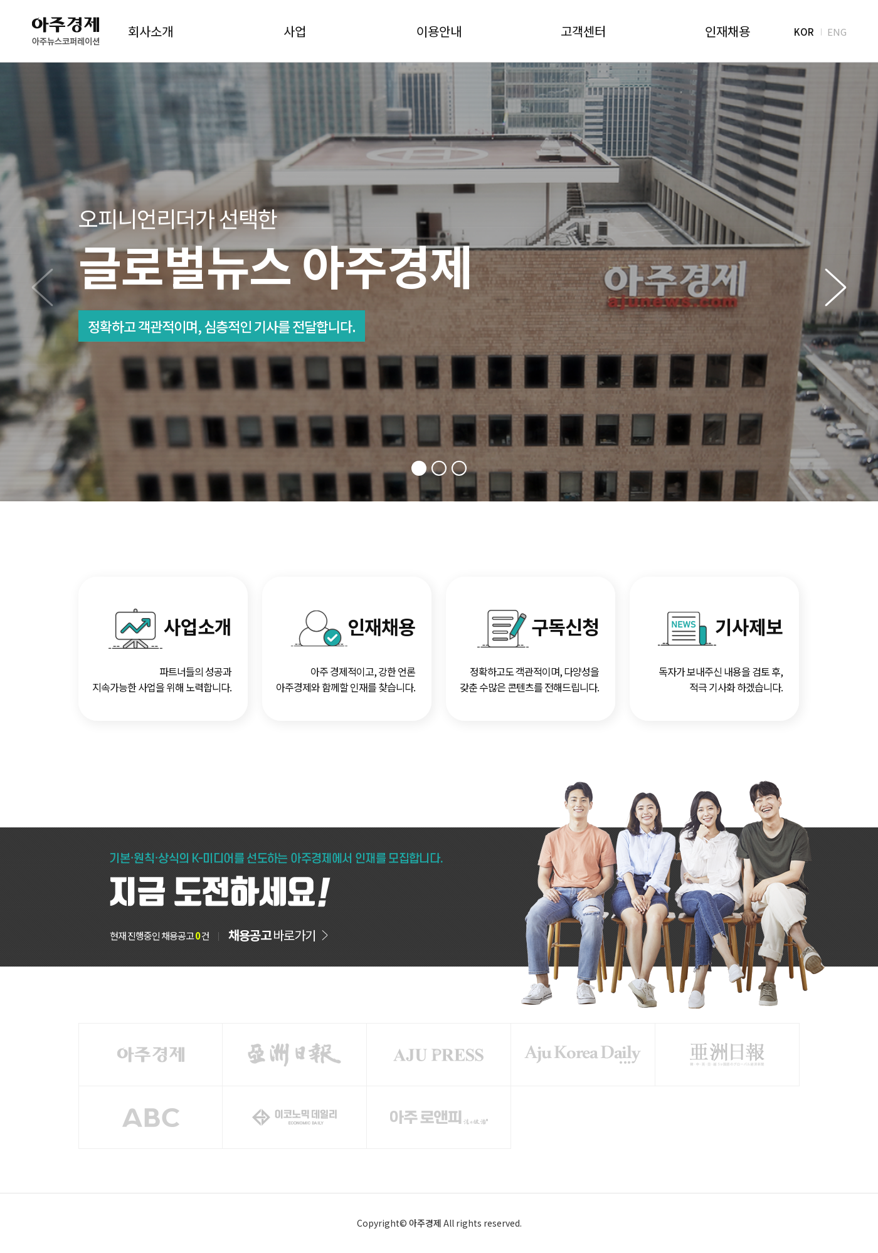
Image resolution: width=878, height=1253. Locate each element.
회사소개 (150, 31)
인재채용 (727, 31)
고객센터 (583, 31)
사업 (294, 31)
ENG (837, 31)
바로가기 (271, 935)
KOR (804, 31)
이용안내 (439, 31)
